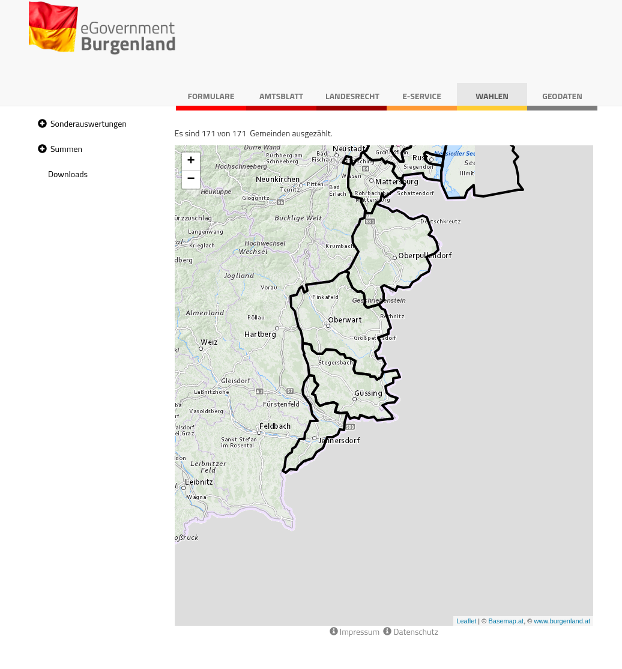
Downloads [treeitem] (68, 174)
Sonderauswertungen (88, 123)
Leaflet (466, 621)
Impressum (355, 631)
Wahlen (492, 95)
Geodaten (562, 95)
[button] (41, 124)
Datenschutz (410, 631)
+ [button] (191, 162)
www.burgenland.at (562, 621)
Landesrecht (352, 95)
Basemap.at (506, 621)
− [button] (191, 180)
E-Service (421, 95)
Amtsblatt (281, 95)
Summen (66, 148)
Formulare (211, 95)
